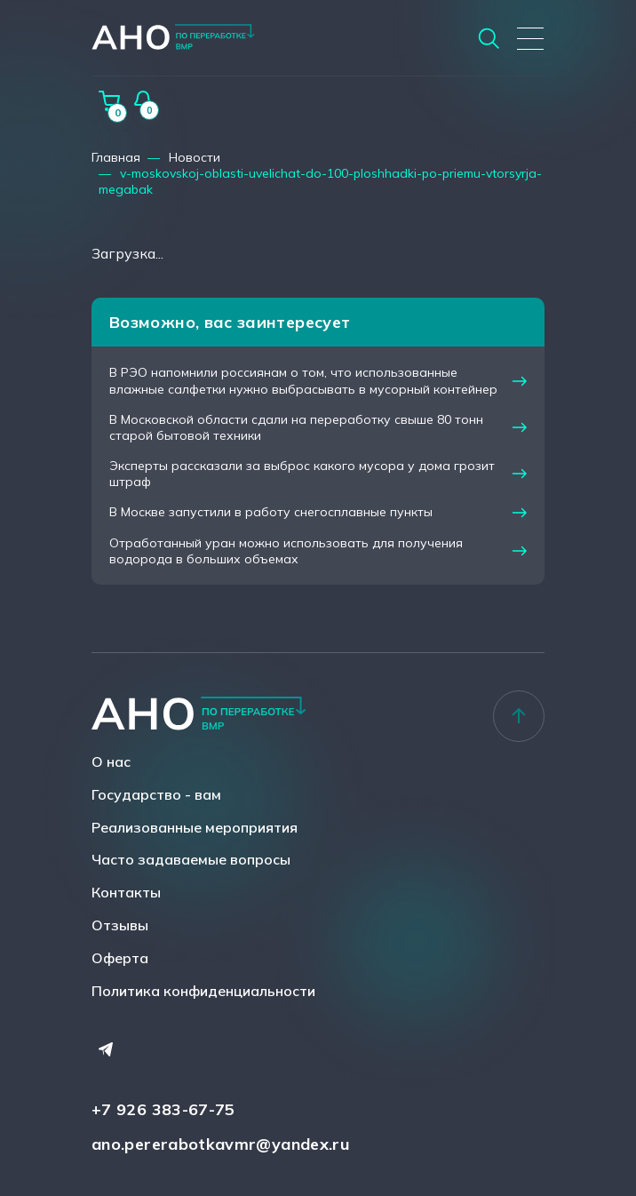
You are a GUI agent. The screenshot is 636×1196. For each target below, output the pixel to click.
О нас (111, 761)
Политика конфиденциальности (203, 991)
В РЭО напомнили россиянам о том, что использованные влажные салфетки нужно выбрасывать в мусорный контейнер (303, 380)
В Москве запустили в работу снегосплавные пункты (271, 512)
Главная (115, 157)
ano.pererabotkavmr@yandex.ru (220, 1144)
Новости (194, 157)
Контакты (126, 892)
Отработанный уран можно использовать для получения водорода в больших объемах (286, 551)
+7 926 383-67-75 (163, 1109)
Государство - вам (156, 794)
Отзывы (119, 925)
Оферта (119, 958)
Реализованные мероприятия (194, 827)
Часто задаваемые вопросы (190, 859)
